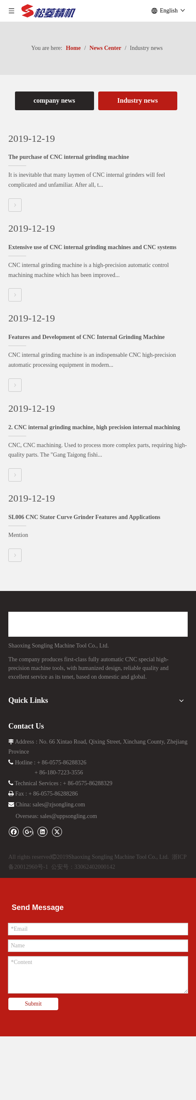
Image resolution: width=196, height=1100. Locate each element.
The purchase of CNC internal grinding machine (68, 157)
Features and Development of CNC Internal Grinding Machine (86, 337)
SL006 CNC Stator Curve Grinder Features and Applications (84, 517)
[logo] (77, 624)
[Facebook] (15, 831)
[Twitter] (57, 831)
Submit (33, 1004)
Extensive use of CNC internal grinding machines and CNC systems (92, 247)
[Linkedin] (44, 831)
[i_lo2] (98, 845)
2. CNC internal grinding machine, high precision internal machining (94, 427)
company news (54, 100)
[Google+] (30, 831)
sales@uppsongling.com (68, 816)
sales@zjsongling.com (58, 804)
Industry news (137, 100)
